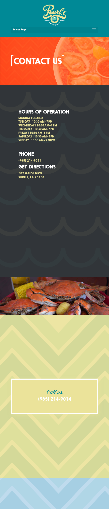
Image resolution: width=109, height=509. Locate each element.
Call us (54, 393)
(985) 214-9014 (29, 160)
